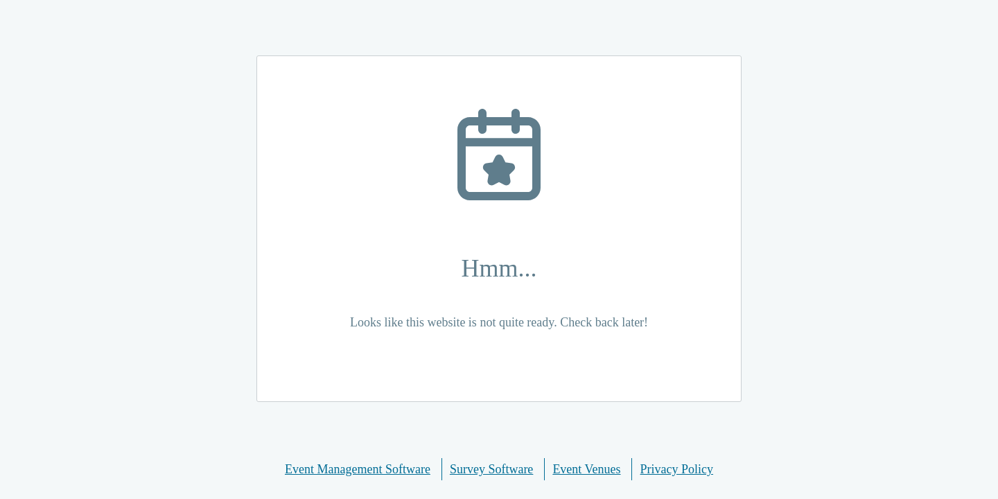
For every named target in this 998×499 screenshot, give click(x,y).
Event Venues (586, 469)
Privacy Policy (677, 469)
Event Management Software (357, 469)
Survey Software (491, 469)
